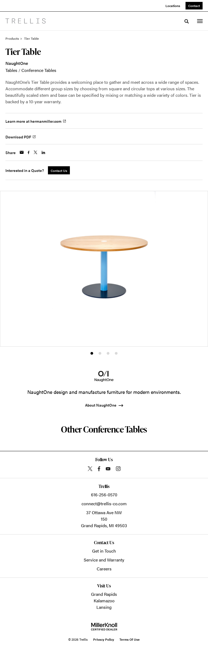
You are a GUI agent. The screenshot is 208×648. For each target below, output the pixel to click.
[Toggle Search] (186, 21)
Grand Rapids (104, 594)
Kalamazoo (104, 600)
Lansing (104, 607)
